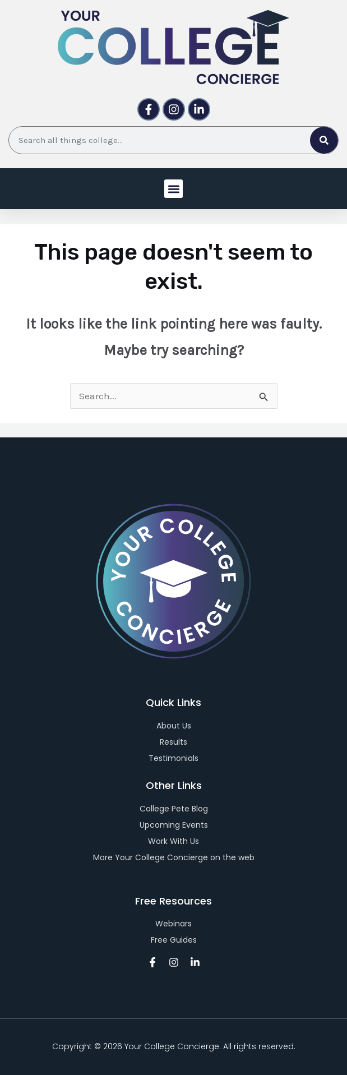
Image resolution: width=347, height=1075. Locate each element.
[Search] (324, 140)
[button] (173, 188)
